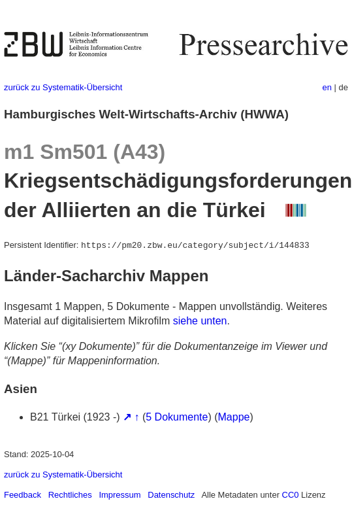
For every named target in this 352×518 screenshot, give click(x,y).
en (327, 87)
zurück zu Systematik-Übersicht (63, 87)
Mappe (234, 417)
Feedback (22, 495)
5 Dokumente (177, 417)
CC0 (290, 495)
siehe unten (200, 320)
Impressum (119, 495)
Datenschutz (171, 495)
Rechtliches (70, 495)
